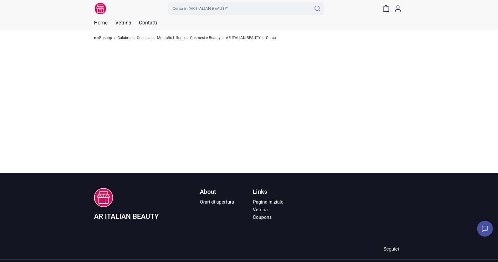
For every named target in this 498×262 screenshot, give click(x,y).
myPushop (103, 38)
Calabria (124, 38)
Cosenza (144, 38)
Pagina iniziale (268, 202)
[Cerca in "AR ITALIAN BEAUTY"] (240, 9)
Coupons (262, 217)
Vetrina (260, 209)
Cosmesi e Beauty (205, 38)
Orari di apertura (217, 202)
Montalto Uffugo (171, 38)
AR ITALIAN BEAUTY (243, 38)
